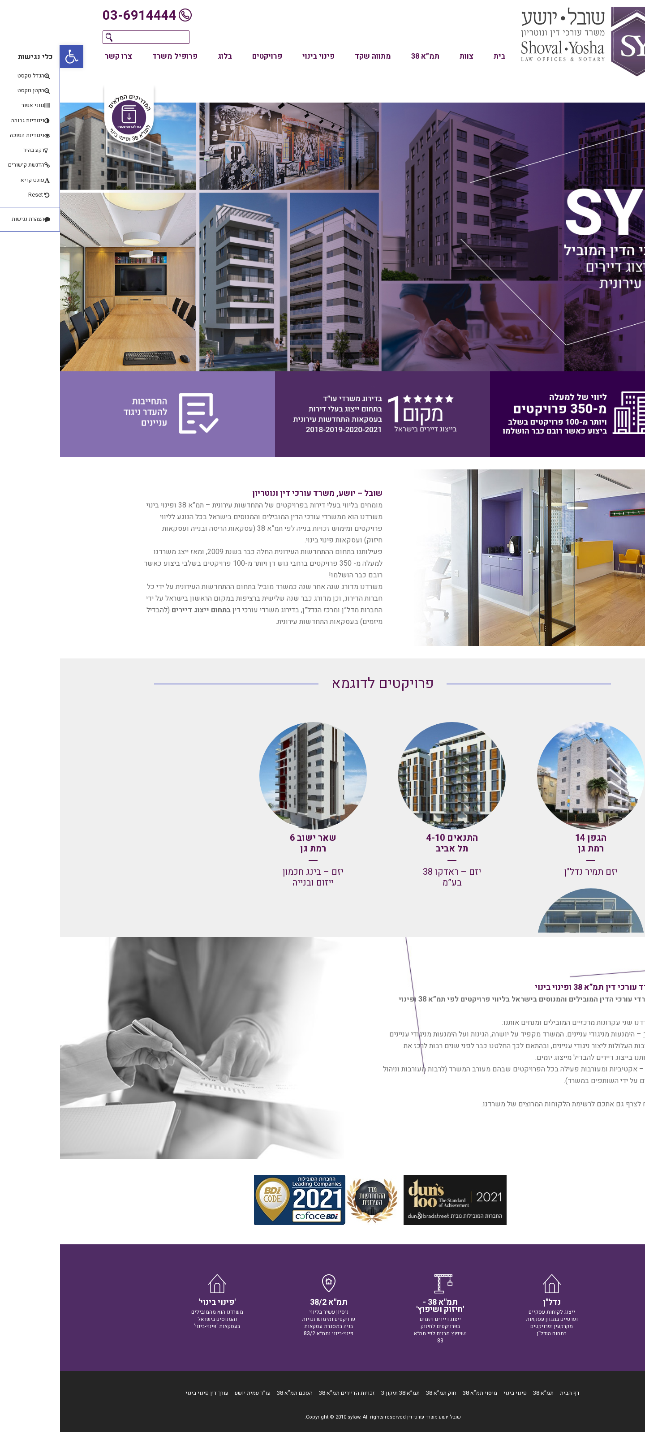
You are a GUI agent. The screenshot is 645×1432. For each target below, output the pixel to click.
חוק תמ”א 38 (381, 1393)
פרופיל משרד (115, 56)
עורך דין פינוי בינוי (146, 1393)
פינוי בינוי (258, 56)
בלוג (165, 56)
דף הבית (510, 1393)
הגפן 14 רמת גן (530, 843)
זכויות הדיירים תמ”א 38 (287, 1393)
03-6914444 (79, 16)
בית (439, 56)
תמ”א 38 (365, 56)
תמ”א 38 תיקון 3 (340, 1393)
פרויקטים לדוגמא (322, 683)
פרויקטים (207, 56)
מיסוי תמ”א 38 (420, 1393)
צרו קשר (58, 56)
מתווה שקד (313, 56)
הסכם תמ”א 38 (235, 1393)
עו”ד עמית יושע (193, 1393)
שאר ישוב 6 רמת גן (253, 843)
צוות (406, 56)
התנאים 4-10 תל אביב (392, 843)
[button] (11, 56)
